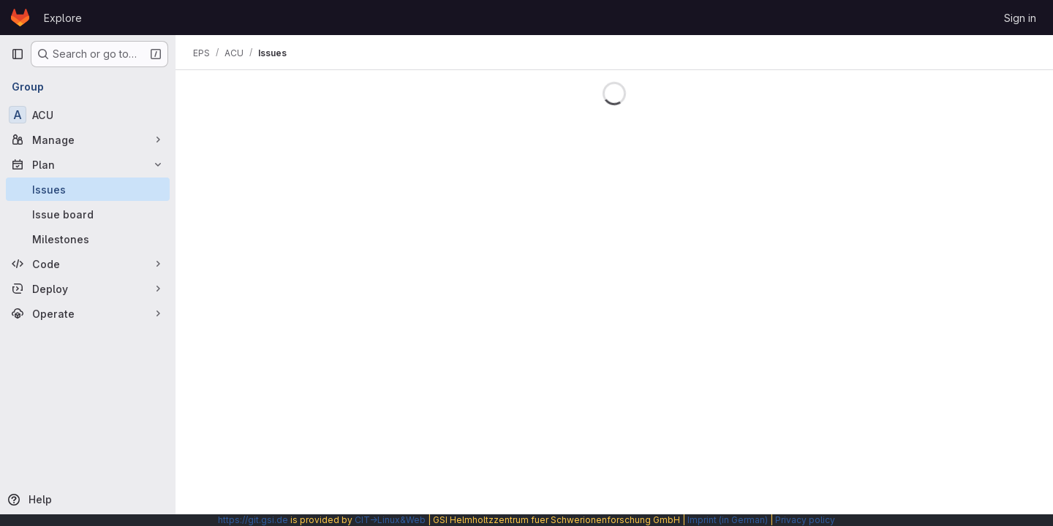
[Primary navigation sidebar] (17, 54)
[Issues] (88, 189)
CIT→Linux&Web (390, 519)
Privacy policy (805, 519)
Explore (63, 18)
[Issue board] (88, 214)
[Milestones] (88, 239)
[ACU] (88, 114)
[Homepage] (20, 17)
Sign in (1020, 18)
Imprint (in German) (727, 519)
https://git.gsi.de (253, 519)
